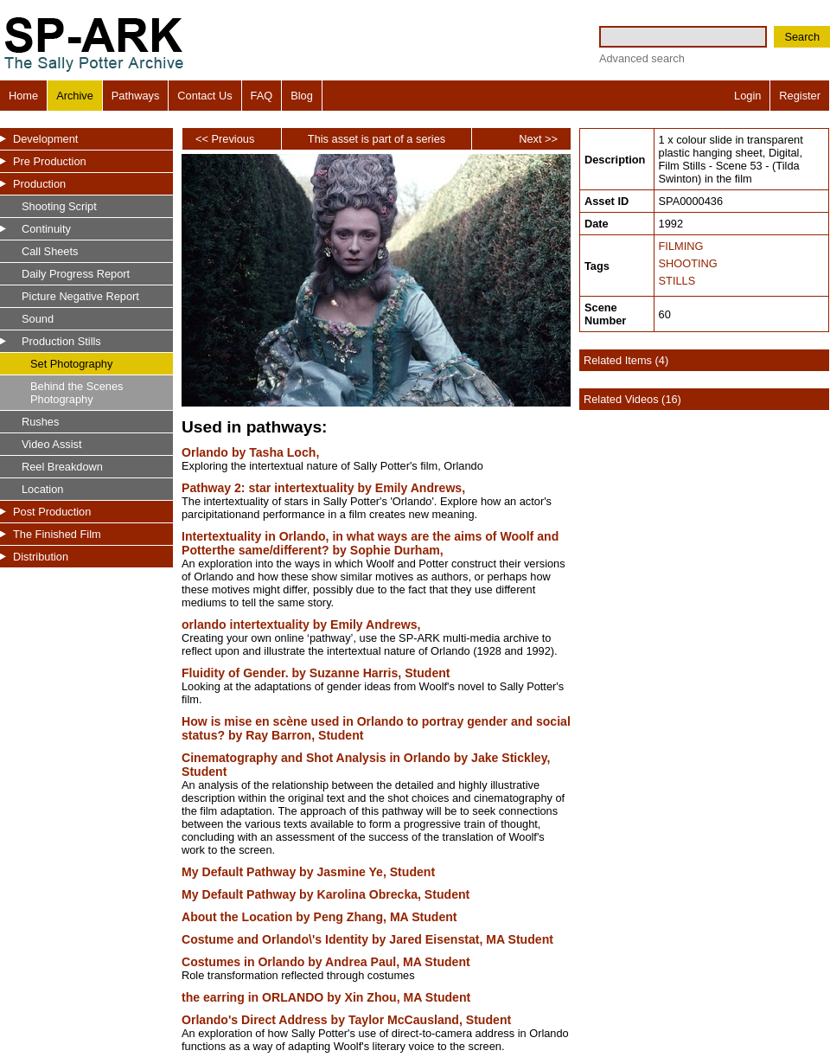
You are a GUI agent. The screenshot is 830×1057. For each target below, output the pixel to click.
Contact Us (204, 95)
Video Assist (51, 444)
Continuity (46, 228)
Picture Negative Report (80, 296)
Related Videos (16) (632, 399)
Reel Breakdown (62, 466)
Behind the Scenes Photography (76, 393)
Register (799, 95)
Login (747, 95)
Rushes (40, 421)
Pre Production (49, 161)
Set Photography (71, 363)
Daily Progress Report (76, 273)
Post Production (52, 511)
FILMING (681, 246)
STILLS (677, 280)
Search (802, 36)
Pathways (135, 95)
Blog (301, 95)
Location (42, 489)
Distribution (40, 556)
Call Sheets (50, 251)
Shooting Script (59, 206)
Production (39, 183)
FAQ (262, 95)
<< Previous (224, 138)
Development (45, 138)
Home (23, 95)
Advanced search (642, 58)
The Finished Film (57, 534)
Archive (74, 95)
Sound (38, 318)
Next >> (538, 138)
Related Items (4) (626, 360)
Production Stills (61, 341)
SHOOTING (688, 263)
